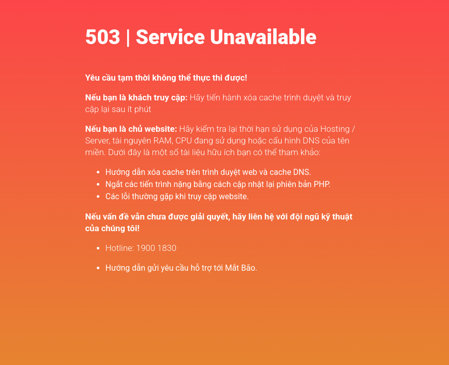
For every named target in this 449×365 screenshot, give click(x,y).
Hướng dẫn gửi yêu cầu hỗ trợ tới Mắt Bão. (181, 268)
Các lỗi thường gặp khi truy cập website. (177, 196)
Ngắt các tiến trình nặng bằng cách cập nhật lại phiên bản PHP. (217, 184)
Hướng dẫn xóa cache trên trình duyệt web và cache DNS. (208, 172)
